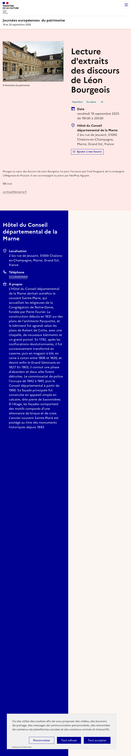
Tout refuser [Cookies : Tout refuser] (69, 740)
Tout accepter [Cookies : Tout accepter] (97, 740)
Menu (126, 4)
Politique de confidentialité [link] (21, 747)
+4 (101, 101)
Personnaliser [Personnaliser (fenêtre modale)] (41, 740)
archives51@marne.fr (15, 192)
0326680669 (18, 277)
